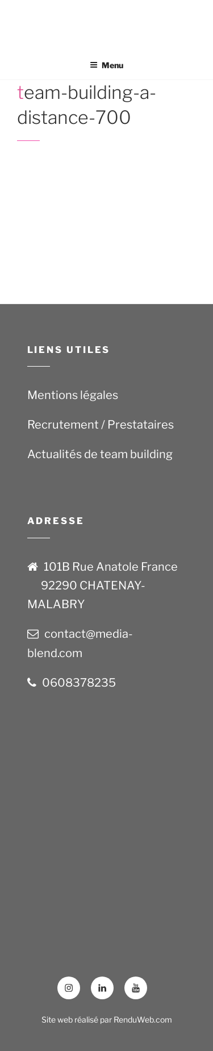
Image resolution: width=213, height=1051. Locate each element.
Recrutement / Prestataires (100, 424)
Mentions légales (72, 395)
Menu (106, 65)
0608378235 (79, 682)
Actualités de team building (100, 454)
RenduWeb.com (143, 1019)
